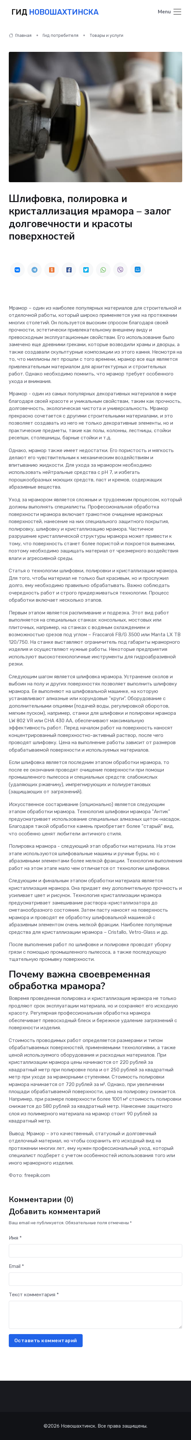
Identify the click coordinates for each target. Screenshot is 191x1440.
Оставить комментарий (45, 1341)
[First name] (96, 1250)
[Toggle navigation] (170, 12)
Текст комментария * (34, 1295)
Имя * (15, 1238)
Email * (16, 1266)
